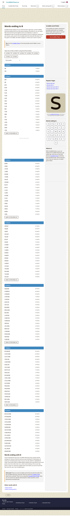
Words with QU (51, 83)
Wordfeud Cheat (19, 502)
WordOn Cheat (32, 502)
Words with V (50, 85)
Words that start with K (53, 87)
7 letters (8, 56)
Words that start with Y (53, 88)
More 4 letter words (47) (11, 217)
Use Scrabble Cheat (56, 37)
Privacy (16, 508)
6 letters (36, 53)
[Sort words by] (12, 60)
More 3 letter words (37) (11, 133)
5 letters (29, 53)
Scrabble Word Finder (33, 476)
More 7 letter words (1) (11, 405)
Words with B (8, 487)
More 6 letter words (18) (11, 342)
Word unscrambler (29, 508)
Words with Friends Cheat (7, 502)
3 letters (15, 53)
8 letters (15, 56)
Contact (4, 508)
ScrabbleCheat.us (12, 2)
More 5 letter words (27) (11, 279)
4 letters (22, 53)
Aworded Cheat (46, 502)
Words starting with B (10, 489)
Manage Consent (10, 508)
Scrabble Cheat (16, 43)
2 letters (8, 53)
